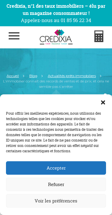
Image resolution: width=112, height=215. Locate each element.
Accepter (56, 168)
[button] (103, 102)
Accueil (13, 75)
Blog (33, 75)
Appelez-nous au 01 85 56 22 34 (56, 20)
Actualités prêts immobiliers (72, 75)
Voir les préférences (56, 201)
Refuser (56, 184)
